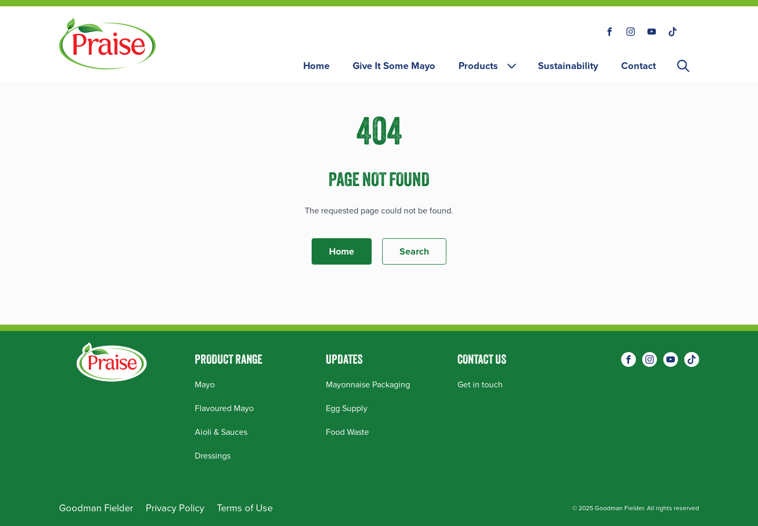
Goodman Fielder (96, 508)
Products (488, 66)
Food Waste (347, 432)
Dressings (213, 456)
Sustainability (568, 66)
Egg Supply (346, 408)
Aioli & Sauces (221, 432)
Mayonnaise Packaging (368, 384)
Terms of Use (245, 508)
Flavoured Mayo (224, 408)
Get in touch (480, 384)
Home (316, 66)
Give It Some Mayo (394, 66)
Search (414, 251)
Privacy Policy (175, 508)
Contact (638, 66)
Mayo (205, 384)
